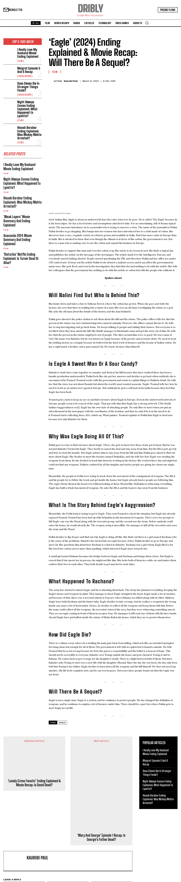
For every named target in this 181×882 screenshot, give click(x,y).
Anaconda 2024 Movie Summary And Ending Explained (17, 240)
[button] (146, 22)
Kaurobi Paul (71, 81)
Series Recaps (24, 76)
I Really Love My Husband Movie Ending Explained (27, 53)
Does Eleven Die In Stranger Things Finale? (28, 86)
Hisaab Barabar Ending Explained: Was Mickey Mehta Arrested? (29, 133)
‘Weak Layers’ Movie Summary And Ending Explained (16, 222)
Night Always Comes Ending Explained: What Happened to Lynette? (27, 109)
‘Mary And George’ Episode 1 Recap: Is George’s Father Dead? (101, 780)
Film (20, 61)
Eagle (62, 666)
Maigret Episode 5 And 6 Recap (28, 70)
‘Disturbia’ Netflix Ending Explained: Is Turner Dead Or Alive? (21, 259)
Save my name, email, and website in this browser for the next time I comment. (43, 836)
